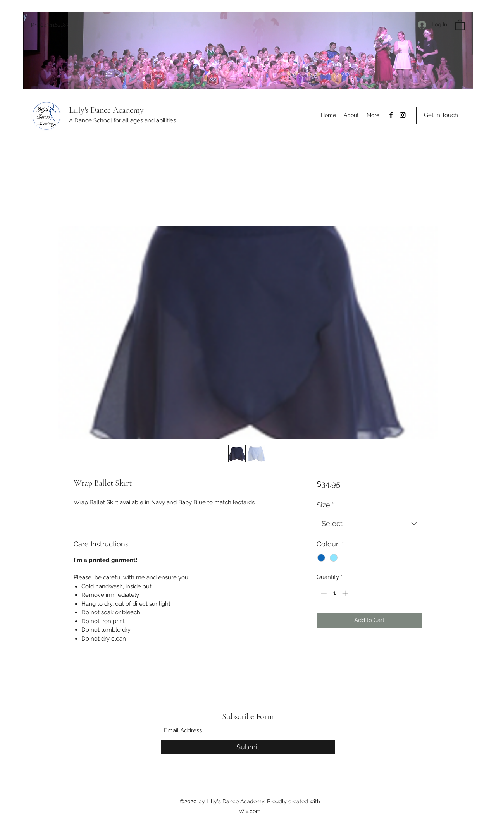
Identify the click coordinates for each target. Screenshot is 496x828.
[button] (460, 24)
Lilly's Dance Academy (106, 110)
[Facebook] (391, 115)
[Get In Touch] (440, 115)
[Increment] (346, 593)
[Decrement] (323, 593)
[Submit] (248, 747)
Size (325, 505)
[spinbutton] (334, 593)
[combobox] (369, 523)
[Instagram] (402, 115)
